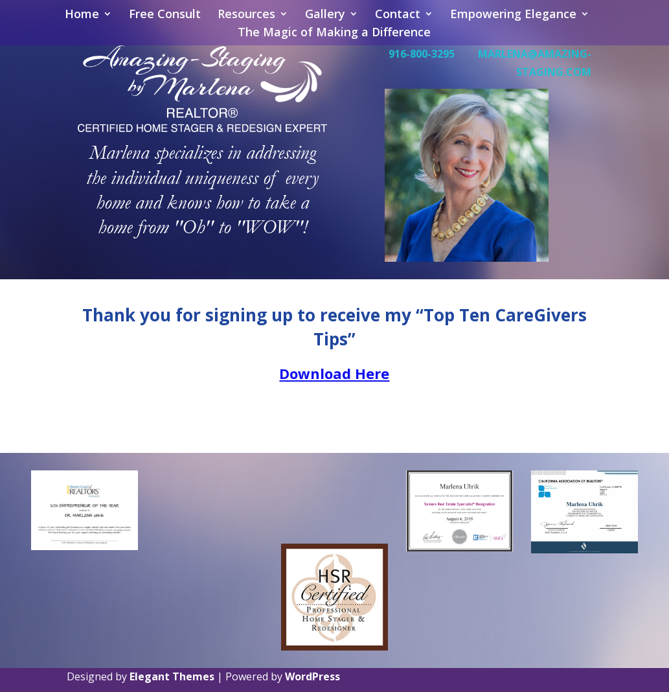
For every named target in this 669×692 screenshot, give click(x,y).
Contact (397, 15)
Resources (246, 15)
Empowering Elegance (513, 15)
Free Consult (165, 15)
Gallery (325, 15)
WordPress (312, 676)
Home (82, 15)
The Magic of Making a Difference (334, 33)
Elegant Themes (172, 676)
